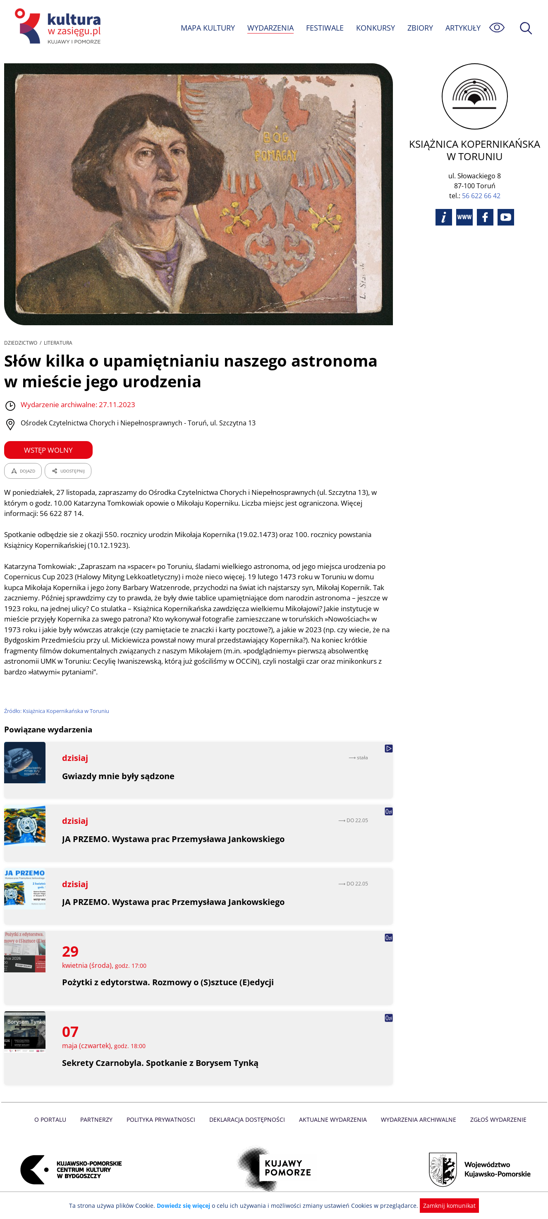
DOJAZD (23, 471)
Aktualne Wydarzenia (332, 1119)
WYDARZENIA (269, 28)
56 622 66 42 (481, 195)
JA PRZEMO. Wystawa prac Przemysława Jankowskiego (173, 839)
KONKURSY (375, 28)
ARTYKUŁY (463, 28)
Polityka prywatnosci (162, 1119)
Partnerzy (99, 1119)
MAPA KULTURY (206, 28)
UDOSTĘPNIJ (67, 471)
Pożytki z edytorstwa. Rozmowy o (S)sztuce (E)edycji (168, 982)
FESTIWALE (325, 28)
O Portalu (53, 1119)
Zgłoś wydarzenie (494, 1119)
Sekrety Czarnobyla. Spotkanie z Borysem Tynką (161, 1062)
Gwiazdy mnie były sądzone (118, 776)
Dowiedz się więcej (186, 1205)
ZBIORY (420, 28)
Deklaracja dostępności (248, 1119)
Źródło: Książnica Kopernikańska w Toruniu (57, 711)
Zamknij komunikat (445, 1205)
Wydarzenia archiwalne (416, 1119)
